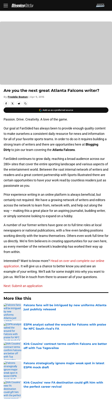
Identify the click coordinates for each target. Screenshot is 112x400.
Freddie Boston (18, 96)
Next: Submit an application (23, 286)
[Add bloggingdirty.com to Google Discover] (56, 110)
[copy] (25, 103)
